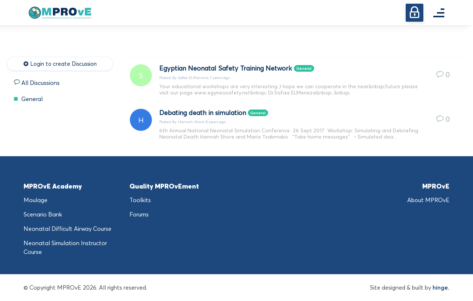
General (28, 99)
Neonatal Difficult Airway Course (67, 228)
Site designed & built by (409, 287)
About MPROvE (428, 200)
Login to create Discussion (60, 64)
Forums (139, 214)
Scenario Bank (43, 214)
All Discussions (37, 82)
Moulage (35, 200)
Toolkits (140, 200)
